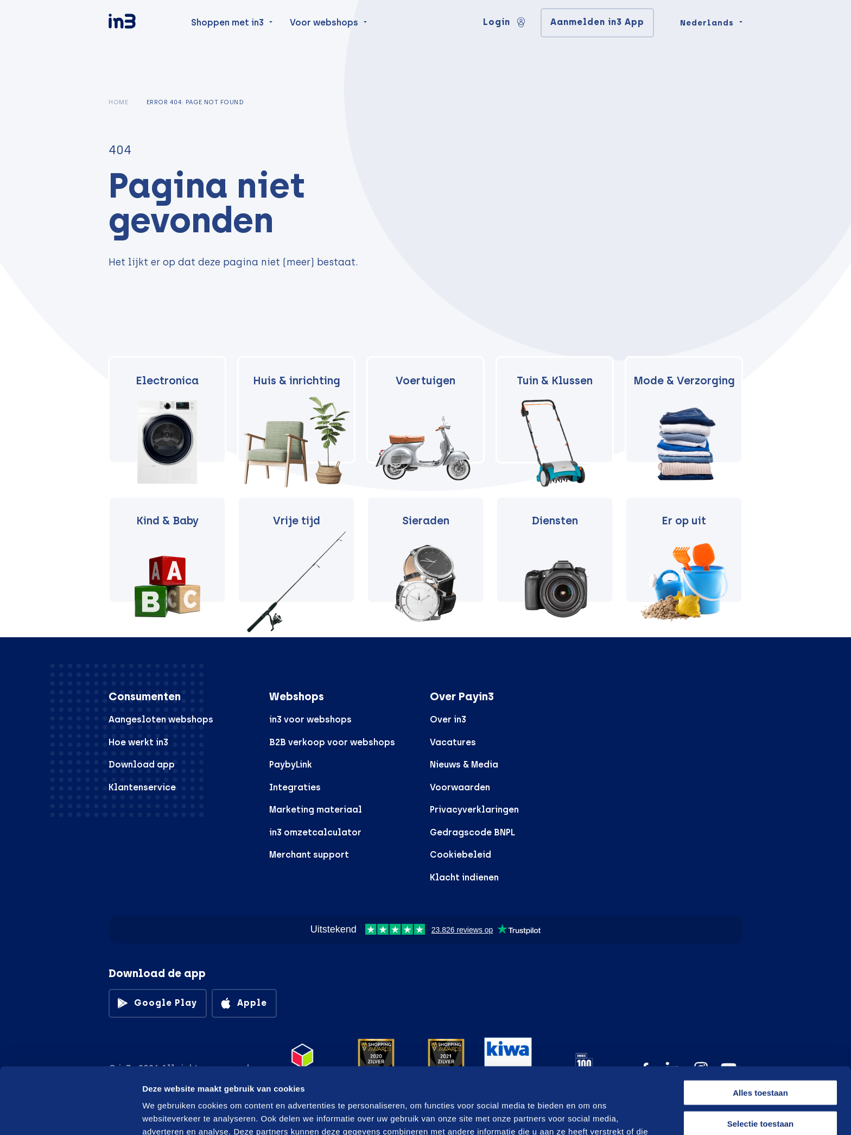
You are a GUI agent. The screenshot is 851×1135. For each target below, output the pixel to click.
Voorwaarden (460, 787)
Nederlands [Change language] (707, 44)
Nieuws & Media (464, 764)
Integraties (295, 787)
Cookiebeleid (460, 854)
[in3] (141, 45)
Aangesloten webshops (161, 719)
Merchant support (309, 854)
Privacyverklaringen (474, 809)
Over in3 (448, 719)
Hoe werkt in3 (138, 742)
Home (118, 102)
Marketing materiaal (315, 809)
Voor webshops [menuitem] (324, 44)
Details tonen (582, 1113)
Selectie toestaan (760, 1057)
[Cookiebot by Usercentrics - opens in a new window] (70, 1114)
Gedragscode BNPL (472, 832)
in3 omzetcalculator (315, 832)
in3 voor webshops (310, 719)
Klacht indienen (464, 877)
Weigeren (760, 1087)
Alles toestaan (760, 1026)
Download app (142, 764)
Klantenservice (142, 787)
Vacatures (453, 742)
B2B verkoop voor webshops (332, 742)
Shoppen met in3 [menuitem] (227, 44)
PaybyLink (290, 764)
